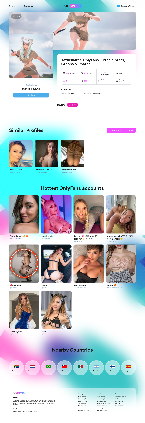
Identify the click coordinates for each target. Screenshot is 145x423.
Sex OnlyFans (82, 406)
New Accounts (119, 406)
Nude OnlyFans (82, 401)
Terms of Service (27, 411)
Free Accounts (119, 401)
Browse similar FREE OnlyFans (121, 130)
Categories (30, 6)
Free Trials (118, 403)
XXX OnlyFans (82, 403)
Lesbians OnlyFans (83, 410)
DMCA (35, 411)
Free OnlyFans (82, 396)
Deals (116, 408)
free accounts (32, 403)
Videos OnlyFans (83, 399)
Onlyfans (14, 6)
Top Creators (118, 399)
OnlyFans (31, 95)
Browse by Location (120, 396)
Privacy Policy (17, 411)
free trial (25, 403)
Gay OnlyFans (82, 408)
